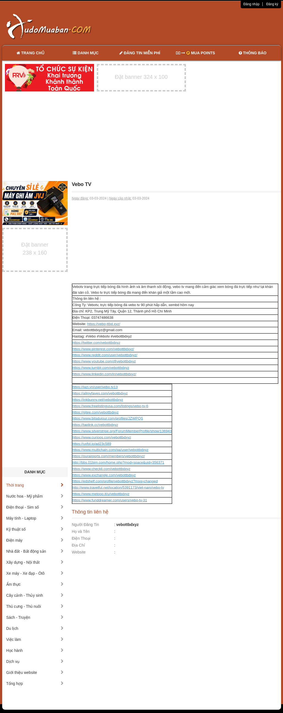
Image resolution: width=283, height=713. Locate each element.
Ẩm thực (35, 584)
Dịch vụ (35, 661)
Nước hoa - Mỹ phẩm (35, 496)
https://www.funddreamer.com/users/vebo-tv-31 (109, 500)
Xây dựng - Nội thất (35, 562)
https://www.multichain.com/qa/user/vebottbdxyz (110, 450)
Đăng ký (272, 4)
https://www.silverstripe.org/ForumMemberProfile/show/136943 (122, 431)
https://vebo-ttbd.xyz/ (103, 324)
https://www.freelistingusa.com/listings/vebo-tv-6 (110, 406)
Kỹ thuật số (35, 529)
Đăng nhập (251, 4)
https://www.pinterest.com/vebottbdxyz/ (103, 349)
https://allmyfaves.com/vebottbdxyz (100, 393)
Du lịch (35, 628)
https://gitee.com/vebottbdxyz (95, 412)
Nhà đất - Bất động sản (35, 551)
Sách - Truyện (35, 617)
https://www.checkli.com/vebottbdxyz (101, 469)
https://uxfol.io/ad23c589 (91, 444)
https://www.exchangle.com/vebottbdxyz (104, 475)
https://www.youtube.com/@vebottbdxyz (104, 361)
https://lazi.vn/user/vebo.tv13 (95, 387)
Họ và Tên (81, 531)
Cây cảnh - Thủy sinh (35, 595)
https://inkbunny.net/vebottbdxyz (97, 400)
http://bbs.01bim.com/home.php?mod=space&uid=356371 (118, 462)
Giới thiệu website (35, 672)
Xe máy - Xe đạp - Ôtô (35, 573)
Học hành (35, 650)
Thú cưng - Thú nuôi (35, 606)
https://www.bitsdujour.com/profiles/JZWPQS (107, 418)
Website (79, 552)
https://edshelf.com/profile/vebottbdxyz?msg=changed (115, 481)
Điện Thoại (81, 538)
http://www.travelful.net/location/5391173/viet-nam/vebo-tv (118, 487)
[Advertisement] (199, 26)
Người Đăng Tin (85, 524)
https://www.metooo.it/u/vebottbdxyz (100, 494)
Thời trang (35, 485)
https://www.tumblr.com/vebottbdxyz (100, 368)
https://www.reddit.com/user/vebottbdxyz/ (104, 355)
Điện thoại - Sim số (35, 507)
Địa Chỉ (78, 545)
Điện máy (35, 540)
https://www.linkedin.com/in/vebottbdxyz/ (104, 374)
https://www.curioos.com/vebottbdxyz (101, 437)
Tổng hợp (35, 683)
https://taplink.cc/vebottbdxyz (95, 425)
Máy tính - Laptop (35, 518)
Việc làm (35, 639)
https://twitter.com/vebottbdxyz (96, 343)
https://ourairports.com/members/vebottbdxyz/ (108, 456)
